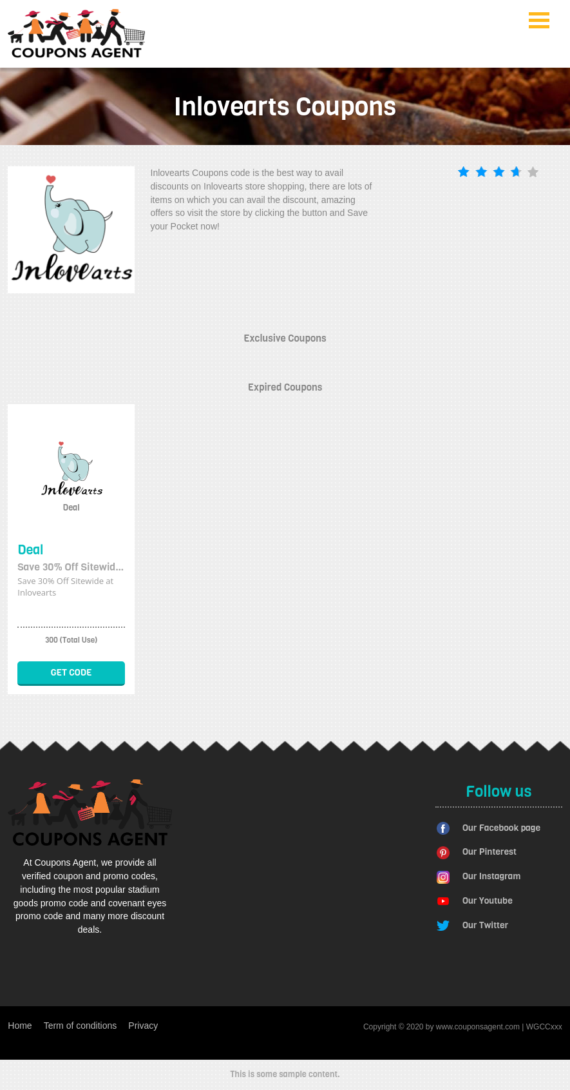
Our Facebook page (501, 828)
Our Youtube (487, 901)
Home (20, 1025)
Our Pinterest (489, 852)
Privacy (143, 1025)
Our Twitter (485, 925)
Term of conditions (80, 1025)
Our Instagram (491, 876)
